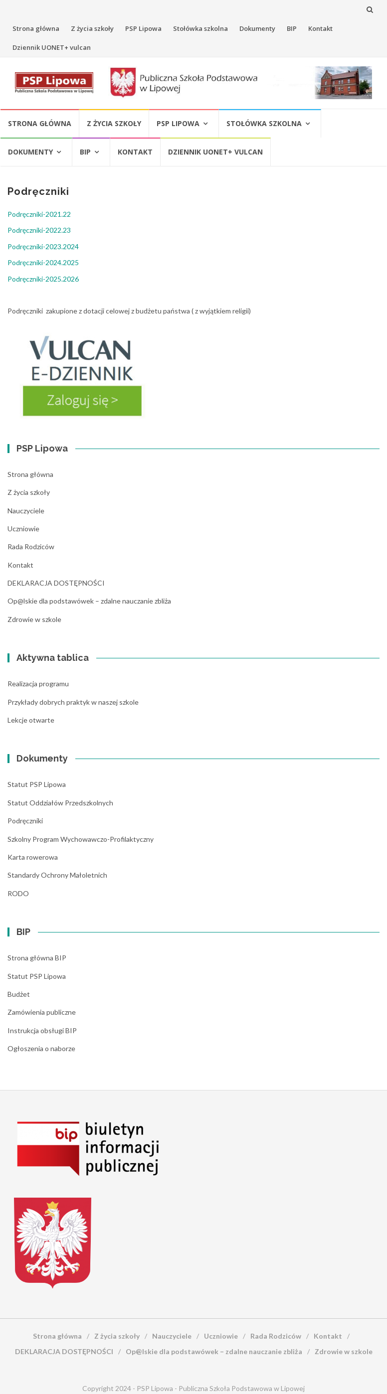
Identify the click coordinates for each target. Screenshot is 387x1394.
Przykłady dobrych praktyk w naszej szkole (73, 702)
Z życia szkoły (92, 28)
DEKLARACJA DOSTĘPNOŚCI (56, 583)
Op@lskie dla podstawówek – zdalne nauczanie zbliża (89, 601)
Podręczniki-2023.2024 (43, 246)
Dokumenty (257, 28)
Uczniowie (23, 528)
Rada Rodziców (30, 546)
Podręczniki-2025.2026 (43, 279)
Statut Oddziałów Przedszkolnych (60, 802)
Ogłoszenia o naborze (41, 1048)
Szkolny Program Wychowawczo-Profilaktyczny (80, 839)
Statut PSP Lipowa (36, 784)
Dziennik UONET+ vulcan (51, 47)
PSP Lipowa (143, 28)
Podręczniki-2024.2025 (43, 262)
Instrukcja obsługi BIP (42, 1030)
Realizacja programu (38, 683)
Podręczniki (25, 820)
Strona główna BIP (36, 957)
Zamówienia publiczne (41, 1012)
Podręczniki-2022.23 (39, 230)
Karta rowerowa (32, 857)
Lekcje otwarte (30, 720)
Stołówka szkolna (200, 28)
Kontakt (320, 28)
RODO (18, 893)
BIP (292, 28)
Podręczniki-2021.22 (39, 214)
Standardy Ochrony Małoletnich (57, 875)
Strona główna (35, 28)
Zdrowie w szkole (34, 619)
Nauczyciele (25, 510)
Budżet (18, 994)
